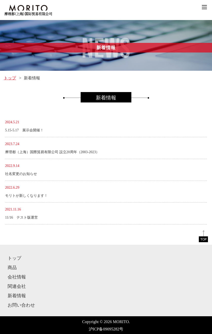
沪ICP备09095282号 (106, 329)
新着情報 (17, 295)
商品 (12, 267)
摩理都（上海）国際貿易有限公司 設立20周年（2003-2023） (52, 152)
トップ (10, 78)
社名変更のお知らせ (21, 174)
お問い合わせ (21, 305)
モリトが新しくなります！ (26, 196)
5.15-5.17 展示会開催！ (24, 130)
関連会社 (17, 286)
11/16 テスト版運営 (21, 217)
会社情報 (17, 276)
